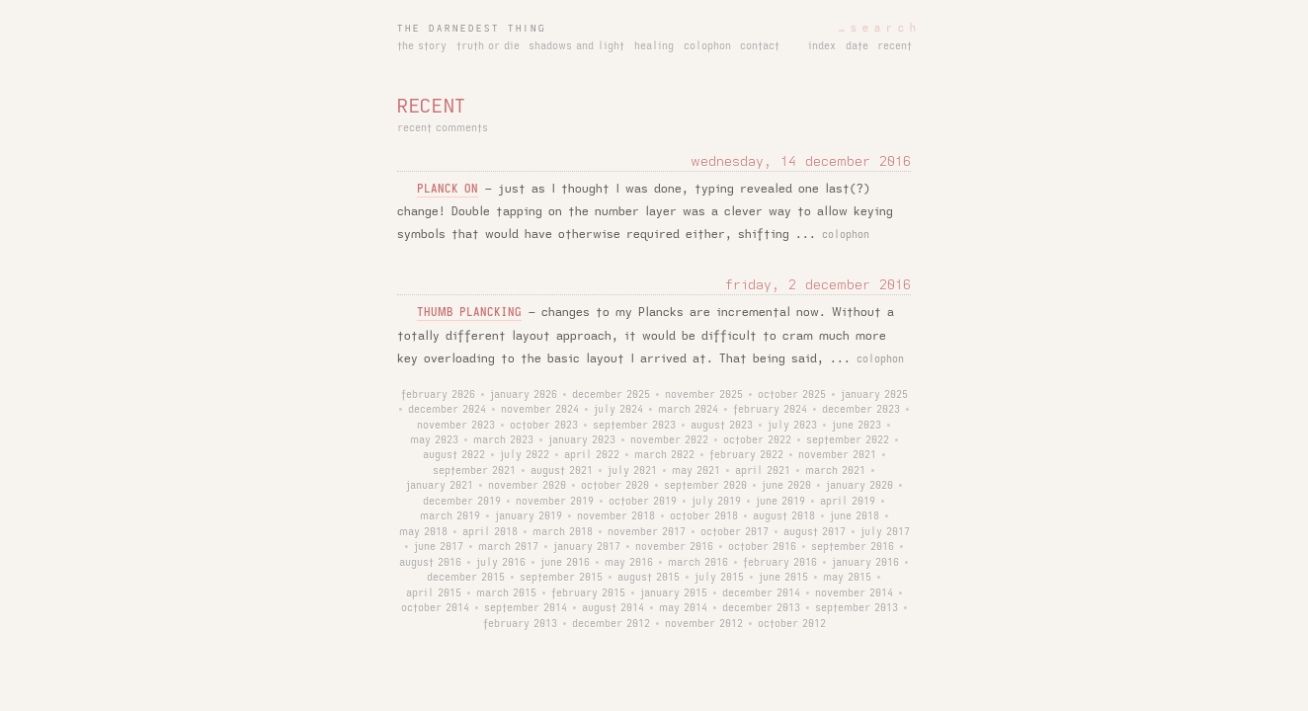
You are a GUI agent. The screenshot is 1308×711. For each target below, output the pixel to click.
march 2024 (688, 410)
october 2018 (704, 516)
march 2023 (503, 440)
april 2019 (847, 502)
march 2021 (835, 471)
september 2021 (474, 471)
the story (422, 46)
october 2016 (762, 547)
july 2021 (632, 471)
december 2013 (761, 608)
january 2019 (528, 516)
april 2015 (433, 593)
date (857, 46)
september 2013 (856, 608)
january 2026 (523, 395)
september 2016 (852, 547)
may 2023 (434, 440)
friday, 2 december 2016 (818, 284)
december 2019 (462, 502)
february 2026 (438, 395)
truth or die (488, 46)
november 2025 (704, 395)
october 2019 (643, 502)
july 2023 (792, 426)
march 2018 (562, 532)
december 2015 (466, 578)
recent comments (442, 128)
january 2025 (874, 395)
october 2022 (757, 440)
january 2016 (865, 563)
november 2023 (456, 426)
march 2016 (698, 563)
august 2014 (613, 608)
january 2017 (586, 547)
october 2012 (792, 624)
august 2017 (814, 532)
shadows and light (576, 46)
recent (894, 46)
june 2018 (854, 516)
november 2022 (669, 440)
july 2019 (716, 502)
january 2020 (859, 486)
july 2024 (618, 410)
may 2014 (683, 608)
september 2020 (705, 486)
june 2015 (783, 578)
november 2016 (674, 547)
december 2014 (761, 593)
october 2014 (435, 608)
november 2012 (704, 624)
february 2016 (780, 563)
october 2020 (615, 486)
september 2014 (525, 608)
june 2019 (780, 502)
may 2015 (847, 578)
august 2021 (562, 471)
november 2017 (647, 532)
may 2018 (423, 532)
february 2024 (770, 410)
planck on (447, 189)
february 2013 (520, 624)
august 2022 (454, 455)
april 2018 (490, 532)
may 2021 (696, 471)
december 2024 (447, 410)
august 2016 (430, 563)
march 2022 (664, 455)
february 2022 (746, 455)
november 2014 (854, 593)
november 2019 (555, 502)
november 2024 (540, 410)
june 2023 (856, 426)
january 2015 (673, 593)
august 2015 (648, 578)
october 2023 (544, 426)
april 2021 (762, 471)
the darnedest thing (471, 29)
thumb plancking (469, 312)
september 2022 (847, 440)
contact (759, 46)
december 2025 (611, 395)
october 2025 (792, 395)
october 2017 (734, 532)
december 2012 (611, 624)
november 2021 (837, 455)
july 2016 (501, 563)
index (822, 46)
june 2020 (786, 486)
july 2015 (719, 578)
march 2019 (450, 516)
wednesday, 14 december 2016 (801, 161)
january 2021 (439, 486)
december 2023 (861, 410)
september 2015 (561, 578)
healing (654, 46)
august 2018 (784, 516)
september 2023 (634, 426)
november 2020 (527, 486)
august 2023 (722, 426)
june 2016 (565, 563)
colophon (707, 46)
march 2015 (506, 593)
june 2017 (438, 547)
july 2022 (524, 455)
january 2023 (581, 440)
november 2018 (616, 516)
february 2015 (588, 593)
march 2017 (508, 547)
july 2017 (885, 532)
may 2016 (629, 563)
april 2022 (591, 455)
